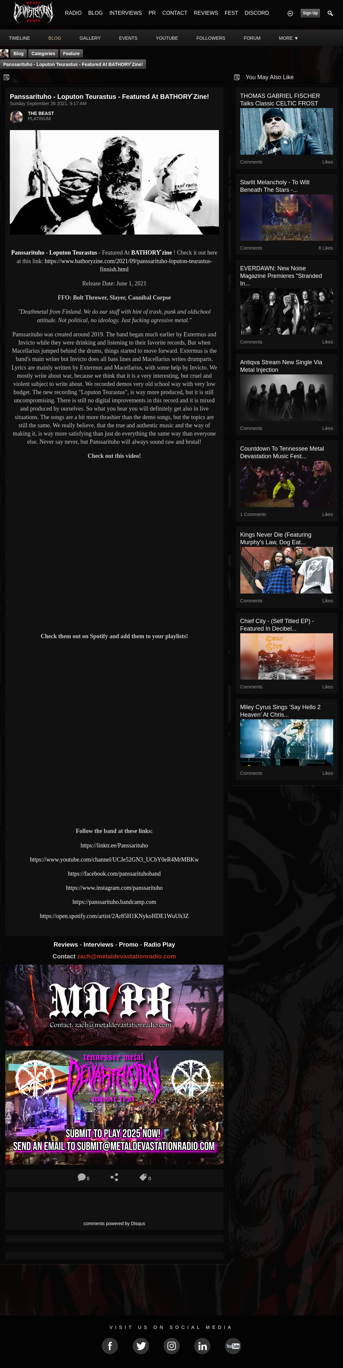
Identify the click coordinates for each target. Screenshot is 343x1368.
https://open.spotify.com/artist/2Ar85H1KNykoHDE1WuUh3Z (114, 916)
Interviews (99, 944)
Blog (18, 53)
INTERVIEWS (125, 13)
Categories (43, 53)
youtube (167, 38)
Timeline (19, 38)
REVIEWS (206, 13)
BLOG (95, 13)
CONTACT (174, 13)
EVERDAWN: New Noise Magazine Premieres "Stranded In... (281, 276)
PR (152, 13)
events (128, 38)
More (289, 38)
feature (71, 53)
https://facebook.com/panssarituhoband (114, 873)
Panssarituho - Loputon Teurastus (54, 252)
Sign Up (310, 13)
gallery (89, 38)
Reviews (67, 944)
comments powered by (114, 1223)
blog (55, 38)
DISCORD (257, 13)
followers (211, 38)
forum (252, 38)
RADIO (73, 13)
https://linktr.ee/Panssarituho (114, 845)
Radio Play (159, 944)
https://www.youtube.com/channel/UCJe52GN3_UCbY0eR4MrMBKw (114, 859)
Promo (129, 944)
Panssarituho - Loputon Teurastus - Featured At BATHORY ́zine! (73, 64)
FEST (231, 13)
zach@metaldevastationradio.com (126, 956)
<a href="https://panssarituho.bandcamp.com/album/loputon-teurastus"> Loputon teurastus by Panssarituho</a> (114, 799)
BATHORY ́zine (151, 252)
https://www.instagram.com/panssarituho (114, 888)
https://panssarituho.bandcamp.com (114, 902)
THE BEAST (41, 113)
